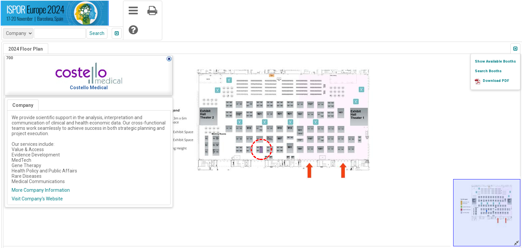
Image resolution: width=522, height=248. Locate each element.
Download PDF (496, 81)
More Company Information (41, 190)
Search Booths (488, 71)
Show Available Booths (495, 61)
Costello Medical (89, 87)
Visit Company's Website (37, 198)
